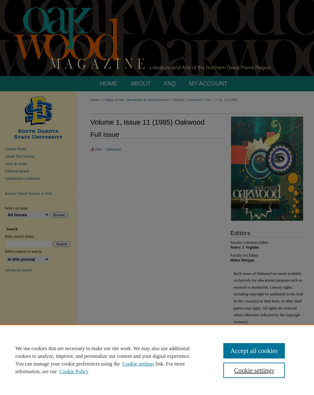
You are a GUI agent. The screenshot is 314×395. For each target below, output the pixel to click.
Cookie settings (138, 363)
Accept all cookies (254, 350)
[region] (157, 360)
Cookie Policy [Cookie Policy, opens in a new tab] (73, 371)
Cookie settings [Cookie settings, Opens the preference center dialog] (254, 370)
